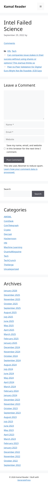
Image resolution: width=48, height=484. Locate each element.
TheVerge (9, 264)
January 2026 (10, 290)
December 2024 (12, 347)
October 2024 (11, 356)
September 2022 (12, 465)
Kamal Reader (15, 6)
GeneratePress (24, 480)
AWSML (8, 216)
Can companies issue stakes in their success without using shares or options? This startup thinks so (24, 59)
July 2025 (8, 316)
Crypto (7, 229)
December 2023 (12, 399)
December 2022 (12, 452)
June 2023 (9, 425)
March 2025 (10, 334)
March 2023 (10, 438)
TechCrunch (10, 260)
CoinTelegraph (11, 225)
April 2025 (9, 329)
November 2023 (12, 404)
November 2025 (12, 299)
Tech (14, 51)
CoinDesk (8, 221)
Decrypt (8, 234)
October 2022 (11, 460)
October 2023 (11, 408)
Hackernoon (10, 238)
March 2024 (10, 386)
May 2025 (9, 325)
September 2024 (12, 360)
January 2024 (10, 395)
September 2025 (12, 308)
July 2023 (8, 421)
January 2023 (10, 447)
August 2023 (10, 417)
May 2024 (9, 377)
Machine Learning (13, 247)
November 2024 (12, 351)
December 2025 (12, 294)
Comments (9, 43)
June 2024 (9, 373)
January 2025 (10, 342)
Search (7, 189)
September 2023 (12, 412)
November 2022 (12, 456)
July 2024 (8, 369)
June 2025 (9, 321)
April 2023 (9, 434)
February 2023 (11, 443)
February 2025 (11, 338)
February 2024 (11, 390)
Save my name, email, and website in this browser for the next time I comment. (24, 148)
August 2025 (10, 312)
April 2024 (9, 382)
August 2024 (10, 364)
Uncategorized (11, 269)
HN (9, 51)
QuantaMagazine (12, 251)
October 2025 (11, 303)
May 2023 (9, 430)
